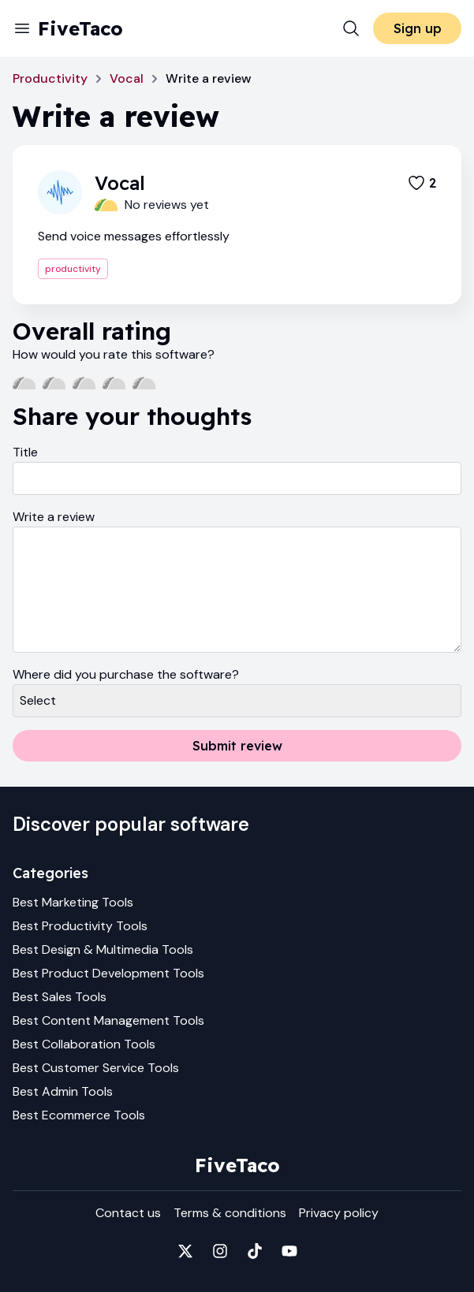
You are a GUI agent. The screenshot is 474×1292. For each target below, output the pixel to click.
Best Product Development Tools (108, 973)
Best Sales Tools (59, 997)
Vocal (127, 78)
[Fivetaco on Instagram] (220, 1251)
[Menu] (22, 28)
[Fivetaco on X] (185, 1251)
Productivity (50, 78)
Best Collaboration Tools (84, 1044)
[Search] (351, 28)
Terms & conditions (230, 1213)
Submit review (237, 746)
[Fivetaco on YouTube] (289, 1251)
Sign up (418, 28)
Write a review (54, 516)
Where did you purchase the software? (126, 674)
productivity (73, 268)
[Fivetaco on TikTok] (255, 1251)
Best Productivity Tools (80, 926)
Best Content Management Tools (108, 1020)
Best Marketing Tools (73, 902)
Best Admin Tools (63, 1091)
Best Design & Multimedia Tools (103, 949)
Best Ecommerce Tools (79, 1115)
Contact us (128, 1213)
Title (25, 452)
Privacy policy (339, 1213)
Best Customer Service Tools (96, 1067)
